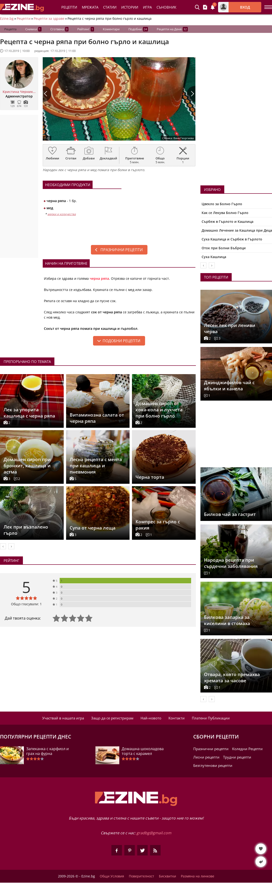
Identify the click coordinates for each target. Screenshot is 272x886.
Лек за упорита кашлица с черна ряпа (29, 413)
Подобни (138, 29)
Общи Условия (112, 876)
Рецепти (69, 7)
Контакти (176, 718)
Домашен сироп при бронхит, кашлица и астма (27, 465)
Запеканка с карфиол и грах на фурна (47, 751)
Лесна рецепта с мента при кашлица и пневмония (96, 465)
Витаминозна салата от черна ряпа (97, 418)
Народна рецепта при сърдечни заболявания (231, 563)
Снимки (33, 29)
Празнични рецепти (121, 249)
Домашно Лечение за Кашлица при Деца (237, 230)
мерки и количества (61, 214)
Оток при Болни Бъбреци (224, 248)
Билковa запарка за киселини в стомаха (227, 620)
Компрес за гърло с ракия (158, 525)
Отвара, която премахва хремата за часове (232, 677)
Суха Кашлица (214, 257)
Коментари (111, 29)
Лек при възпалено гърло (26, 530)
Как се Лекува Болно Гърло (225, 212)
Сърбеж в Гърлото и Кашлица (227, 221)
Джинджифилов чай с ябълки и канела (229, 385)
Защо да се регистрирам (112, 718)
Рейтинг (85, 29)
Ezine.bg (7, 18)
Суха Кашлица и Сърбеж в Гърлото (232, 239)
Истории (129, 7)
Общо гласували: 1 (26, 604)
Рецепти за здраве (49, 18)
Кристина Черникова (19, 91)
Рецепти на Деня (172, 29)
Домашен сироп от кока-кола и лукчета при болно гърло (159, 409)
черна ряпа (99, 278)
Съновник (166, 7)
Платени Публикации (211, 718)
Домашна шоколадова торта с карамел (143, 751)
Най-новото (151, 718)
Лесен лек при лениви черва (229, 328)
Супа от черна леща (92, 528)
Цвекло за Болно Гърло (222, 204)
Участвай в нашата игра (63, 718)
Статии (109, 7)
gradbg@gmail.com (153, 832)
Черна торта (150, 477)
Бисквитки (167, 876)
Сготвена (59, 29)
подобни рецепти (121, 340)
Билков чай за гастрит (230, 514)
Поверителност (141, 876)
